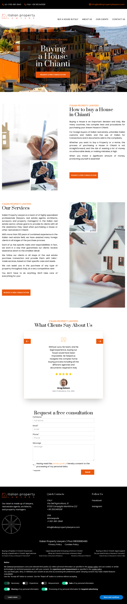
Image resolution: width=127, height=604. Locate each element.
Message (37, 443)
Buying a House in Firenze (81, 556)
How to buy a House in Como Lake (112, 556)
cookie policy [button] (97, 569)
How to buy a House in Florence (50, 556)
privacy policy (59, 463)
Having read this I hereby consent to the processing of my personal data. (63, 465)
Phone (36, 434)
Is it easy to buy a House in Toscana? (16, 556)
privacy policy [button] (93, 567)
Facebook (97, 500)
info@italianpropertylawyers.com (63, 527)
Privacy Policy (55, 544)
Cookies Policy (72, 544)
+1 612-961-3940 (55, 521)
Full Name (37, 417)
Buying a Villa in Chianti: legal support (110, 551)
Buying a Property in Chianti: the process (17, 551)
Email (35, 425)
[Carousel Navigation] (63, 341)
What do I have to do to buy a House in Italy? (65, 553)
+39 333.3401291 (54, 509)
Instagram (97, 506)
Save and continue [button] (111, 597)
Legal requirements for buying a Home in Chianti (64, 551)
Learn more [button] (12, 597)
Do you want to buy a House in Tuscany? (109, 553)
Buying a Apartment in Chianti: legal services (19, 553)
